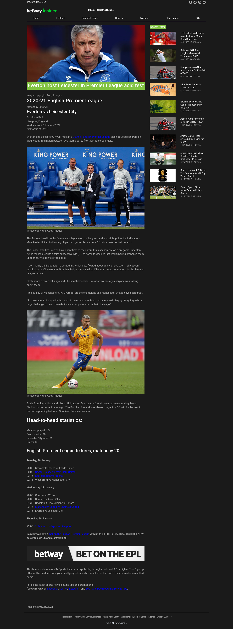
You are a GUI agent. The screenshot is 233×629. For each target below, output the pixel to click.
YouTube (91, 588)
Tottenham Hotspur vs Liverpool (52, 526)
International (105, 10)
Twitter (63, 588)
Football (60, 18)
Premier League (90, 18)
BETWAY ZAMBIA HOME (36, 2)
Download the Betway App (112, 588)
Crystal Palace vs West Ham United (55, 472)
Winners (144, 18)
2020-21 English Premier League (91, 136)
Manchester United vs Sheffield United (57, 506)
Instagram (74, 588)
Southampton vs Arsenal (49, 475)
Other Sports (172, 18)
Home (36, 18)
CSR (198, 18)
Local (91, 10)
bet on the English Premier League (69, 534)
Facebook (52, 588)
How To (119, 18)
